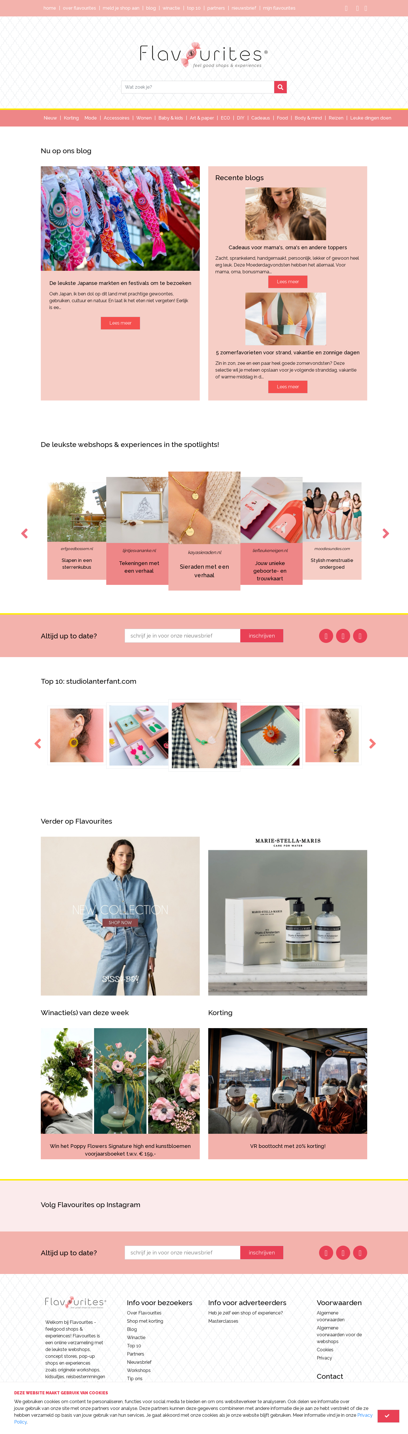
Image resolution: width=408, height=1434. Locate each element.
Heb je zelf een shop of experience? (245, 1313)
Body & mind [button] (308, 118)
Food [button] (282, 118)
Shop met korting (145, 1321)
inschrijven (262, 636)
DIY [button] (241, 118)
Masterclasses (223, 1321)
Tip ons (135, 1378)
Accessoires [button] (116, 118)
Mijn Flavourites (279, 8)
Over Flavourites (79, 8)
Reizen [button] (336, 118)
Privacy (324, 1358)
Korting (71, 118)
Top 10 (194, 8)
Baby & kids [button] (170, 118)
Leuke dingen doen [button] (370, 118)
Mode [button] (90, 118)
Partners (216, 8)
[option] (139, 531)
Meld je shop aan (121, 8)
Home (50, 8)
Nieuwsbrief (244, 8)
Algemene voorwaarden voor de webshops (339, 1334)
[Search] (197, 87)
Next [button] (385, 528)
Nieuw (50, 118)
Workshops (139, 1370)
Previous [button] (23, 528)
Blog (151, 8)
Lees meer (120, 323)
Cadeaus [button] (260, 118)
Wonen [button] (144, 118)
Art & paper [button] (202, 118)
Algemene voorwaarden (331, 1316)
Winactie (171, 8)
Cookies (325, 1349)
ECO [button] (225, 118)
